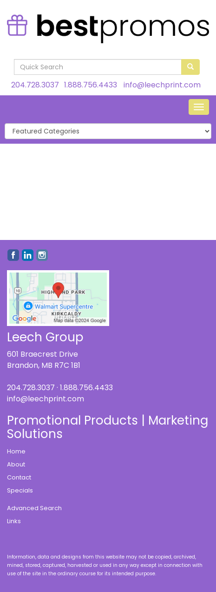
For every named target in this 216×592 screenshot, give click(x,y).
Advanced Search (34, 508)
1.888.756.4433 (90, 85)
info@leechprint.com (162, 85)
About (16, 464)
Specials (20, 490)
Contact (19, 477)
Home (16, 451)
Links (14, 521)
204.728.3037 (35, 85)
